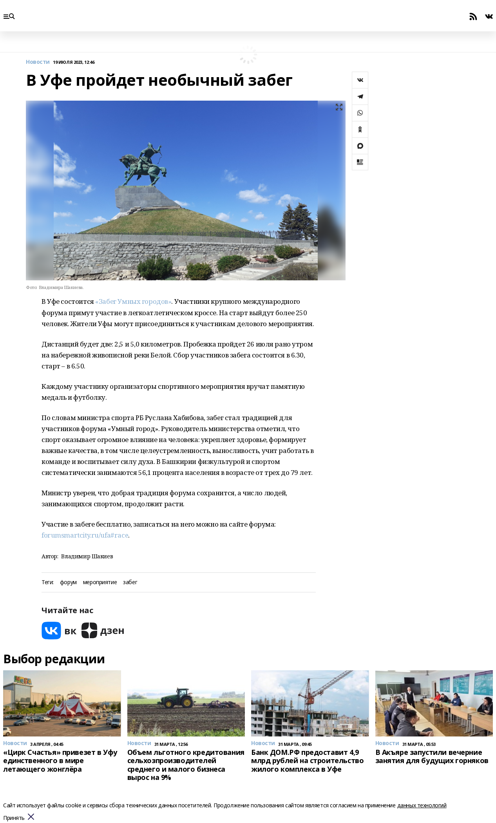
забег (130, 582)
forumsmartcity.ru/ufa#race (85, 535)
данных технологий (422, 805)
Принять (14, 818)
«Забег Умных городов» (133, 301)
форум (68, 582)
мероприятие (100, 582)
